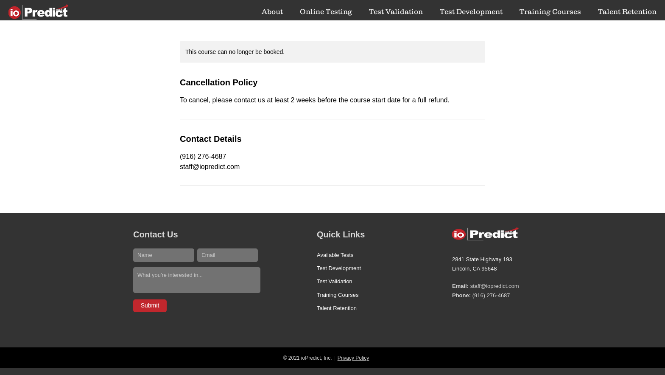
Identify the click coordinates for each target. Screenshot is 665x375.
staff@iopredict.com (494, 286)
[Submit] (150, 305)
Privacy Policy (353, 358)
